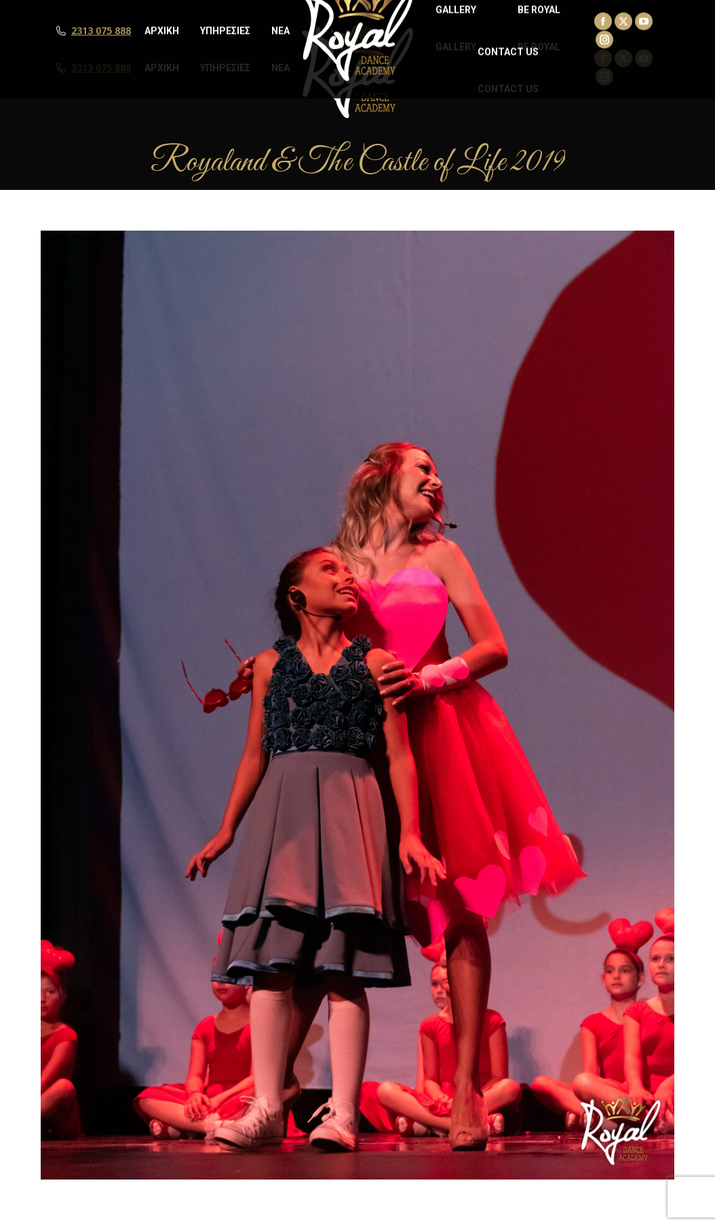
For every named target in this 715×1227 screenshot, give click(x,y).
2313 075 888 (101, 68)
